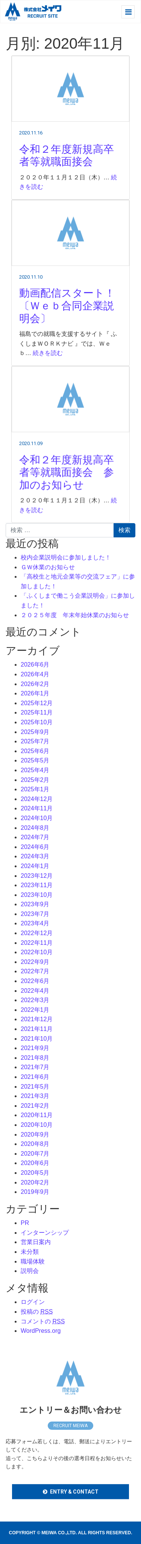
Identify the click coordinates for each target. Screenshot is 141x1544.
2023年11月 (37, 885)
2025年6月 (35, 751)
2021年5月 (35, 1086)
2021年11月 (37, 1029)
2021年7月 (35, 1067)
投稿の (37, 1311)
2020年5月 (35, 1173)
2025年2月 (35, 780)
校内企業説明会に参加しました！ (66, 557)
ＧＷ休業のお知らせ (48, 567)
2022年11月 (37, 943)
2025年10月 (37, 722)
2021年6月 (35, 1077)
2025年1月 (35, 789)
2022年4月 (35, 991)
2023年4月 (35, 923)
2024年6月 (35, 847)
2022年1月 (35, 1010)
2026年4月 (35, 674)
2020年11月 (37, 1115)
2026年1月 (35, 693)
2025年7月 (35, 741)
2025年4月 (35, 770)
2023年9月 (35, 904)
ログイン (33, 1302)
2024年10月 (37, 818)
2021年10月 (37, 1038)
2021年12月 (37, 1019)
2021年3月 (35, 1096)
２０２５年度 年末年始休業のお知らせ (75, 615)
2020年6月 (35, 1163)
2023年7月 (35, 914)
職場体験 (33, 1261)
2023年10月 (37, 895)
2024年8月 (35, 828)
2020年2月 (35, 1182)
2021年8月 (35, 1058)
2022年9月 (35, 962)
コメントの (43, 1321)
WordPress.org (41, 1331)
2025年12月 (37, 703)
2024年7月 (35, 837)
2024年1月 (35, 866)
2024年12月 (37, 799)
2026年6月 (35, 664)
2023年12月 (37, 876)
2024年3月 (35, 856)
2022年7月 (35, 971)
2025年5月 (35, 760)
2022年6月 (35, 981)
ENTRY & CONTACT (74, 1501)
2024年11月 (37, 808)
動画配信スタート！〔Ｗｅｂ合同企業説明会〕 (67, 312)
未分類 (30, 1252)
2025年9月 (35, 732)
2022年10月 (37, 952)
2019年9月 (35, 1192)
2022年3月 (35, 1000)
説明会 (30, 1271)
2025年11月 (37, 712)
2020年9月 (35, 1134)
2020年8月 (35, 1144)
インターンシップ (45, 1232)
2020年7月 (35, 1153)
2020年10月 (37, 1125)
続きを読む (48, 360)
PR (25, 1223)
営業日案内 (36, 1242)
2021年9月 (35, 1048)
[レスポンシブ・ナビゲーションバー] (128, 11)
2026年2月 (35, 684)
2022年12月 (37, 933)
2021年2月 (35, 1105)
